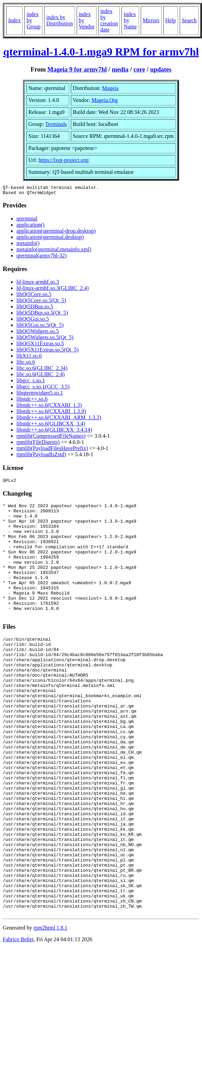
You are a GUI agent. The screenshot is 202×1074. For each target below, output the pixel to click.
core (139, 69)
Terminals (56, 124)
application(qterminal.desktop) (50, 239)
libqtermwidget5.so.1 (39, 395)
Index (14, 20)
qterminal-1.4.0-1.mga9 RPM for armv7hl (101, 52)
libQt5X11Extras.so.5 (40, 345)
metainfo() (28, 245)
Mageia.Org (104, 100)
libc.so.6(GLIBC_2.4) (40, 376)
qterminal (26, 220)
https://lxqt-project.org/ (64, 160)
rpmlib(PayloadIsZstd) (41, 456)
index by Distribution (59, 20)
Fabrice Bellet (18, 1020)
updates (160, 69)
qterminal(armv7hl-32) (41, 257)
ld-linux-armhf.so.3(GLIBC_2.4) (52, 290)
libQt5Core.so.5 (33, 296)
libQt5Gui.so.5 (32, 321)
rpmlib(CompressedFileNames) (51, 438)
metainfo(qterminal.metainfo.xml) (53, 251)
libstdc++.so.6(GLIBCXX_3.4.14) (54, 432)
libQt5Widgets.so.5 (37, 333)
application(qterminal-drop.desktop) (56, 233)
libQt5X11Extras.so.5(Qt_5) (47, 352)
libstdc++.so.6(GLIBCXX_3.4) (50, 426)
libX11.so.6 (29, 358)
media (120, 69)
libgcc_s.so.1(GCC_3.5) (43, 389)
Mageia (110, 88)
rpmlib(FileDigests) (38, 444)
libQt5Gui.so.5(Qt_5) (40, 327)
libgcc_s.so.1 (30, 382)
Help (170, 20)
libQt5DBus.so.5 (34, 308)
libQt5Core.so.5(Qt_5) (41, 302)
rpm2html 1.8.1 (50, 1009)
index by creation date (109, 20)
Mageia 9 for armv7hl (77, 69)
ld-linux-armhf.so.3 (37, 284)
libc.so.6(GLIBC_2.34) (41, 370)
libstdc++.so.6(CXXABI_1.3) (49, 407)
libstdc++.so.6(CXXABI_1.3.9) (51, 413)
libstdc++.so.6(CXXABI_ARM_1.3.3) (58, 419)
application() (30, 227)
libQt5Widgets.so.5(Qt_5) (44, 339)
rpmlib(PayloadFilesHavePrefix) (52, 450)
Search (189, 20)
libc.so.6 (25, 364)
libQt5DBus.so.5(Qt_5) (42, 315)
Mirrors (151, 20)
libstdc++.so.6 (32, 401)
